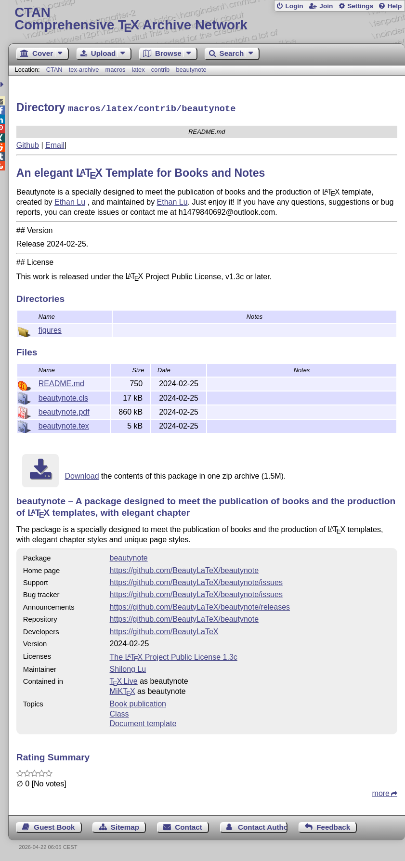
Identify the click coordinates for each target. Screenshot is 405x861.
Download (82, 474)
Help (395, 6)
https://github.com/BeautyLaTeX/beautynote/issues (196, 581)
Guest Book (54, 826)
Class (119, 712)
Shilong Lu (128, 668)
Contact (188, 826)
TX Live (124, 680)
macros (115, 69)
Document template (143, 722)
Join (326, 6)
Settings (360, 6)
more (381, 792)
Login (294, 6)
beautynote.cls (63, 396)
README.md (61, 382)
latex (138, 69)
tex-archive (84, 69)
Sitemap (125, 826)
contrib (160, 69)
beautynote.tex (64, 424)
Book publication (138, 702)
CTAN (54, 69)
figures (50, 329)
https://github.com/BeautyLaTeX (164, 630)
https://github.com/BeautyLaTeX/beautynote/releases (200, 605)
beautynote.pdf (64, 410)
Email (55, 144)
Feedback (333, 826)
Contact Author (262, 826)
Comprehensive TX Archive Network (206, 19)
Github (27, 144)
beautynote (191, 69)
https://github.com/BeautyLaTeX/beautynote (184, 569)
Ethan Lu (69, 200)
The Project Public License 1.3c (173, 656)
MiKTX (122, 690)
